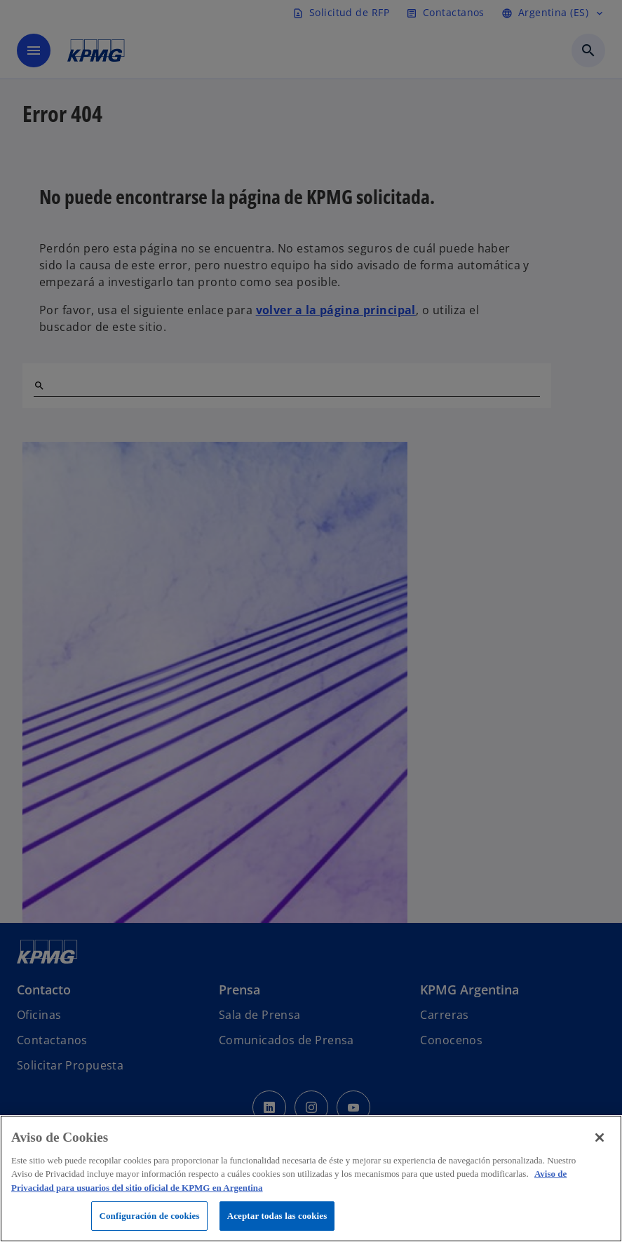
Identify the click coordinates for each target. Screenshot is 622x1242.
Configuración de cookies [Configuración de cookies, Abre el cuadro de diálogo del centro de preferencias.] (149, 1215)
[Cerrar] (599, 1137)
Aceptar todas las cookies (277, 1215)
